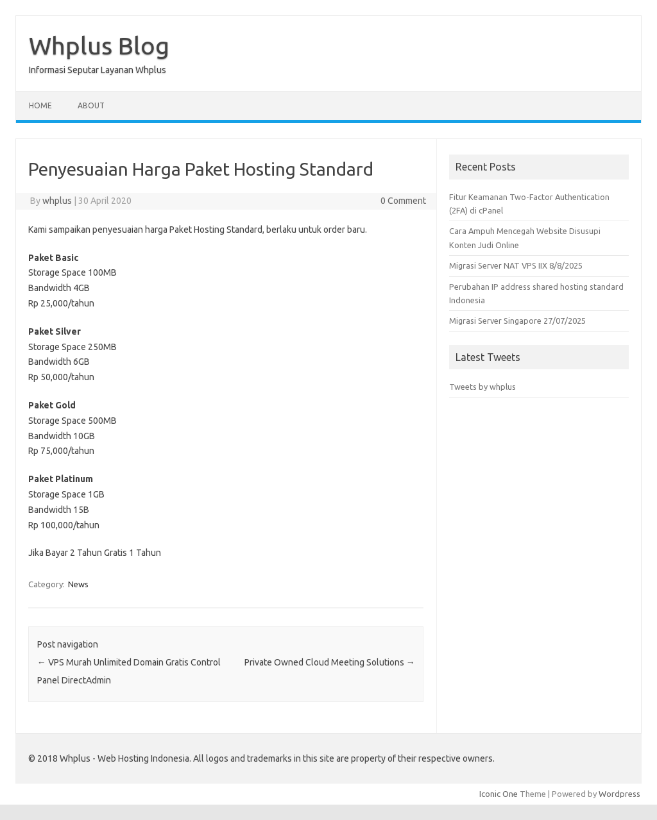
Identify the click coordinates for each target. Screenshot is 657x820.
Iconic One (498, 793)
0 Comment (403, 201)
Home (40, 105)
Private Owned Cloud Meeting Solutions (329, 662)
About (91, 105)
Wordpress (619, 793)
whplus (57, 201)
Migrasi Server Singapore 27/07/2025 (517, 320)
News (78, 584)
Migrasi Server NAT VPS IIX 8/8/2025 (516, 265)
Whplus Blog (99, 45)
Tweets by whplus (482, 386)
